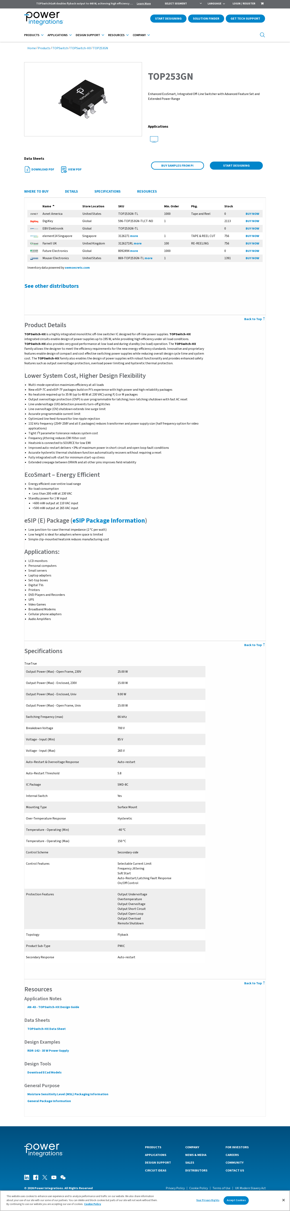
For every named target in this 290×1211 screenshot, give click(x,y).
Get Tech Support (245, 18)
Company (139, 35)
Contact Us (235, 1170)
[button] (83, 99)
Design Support (88, 35)
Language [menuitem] (214, 3)
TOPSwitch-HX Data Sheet (46, 1029)
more (134, 236)
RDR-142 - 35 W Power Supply (48, 1050)
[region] (145, 1200)
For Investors (237, 1147)
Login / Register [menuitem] (244, 3)
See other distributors (51, 286)
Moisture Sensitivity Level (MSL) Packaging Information (67, 1094)
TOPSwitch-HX (80, 48)
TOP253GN (100, 48)
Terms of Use (221, 1188)
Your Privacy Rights (207, 1200)
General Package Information (49, 1101)
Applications (58, 35)
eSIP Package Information (108, 520)
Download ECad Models (44, 1072)
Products (31, 35)
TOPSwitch (60, 48)
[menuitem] (262, 4)
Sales (189, 1162)
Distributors (196, 1170)
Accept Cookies (236, 1200)
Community (234, 1162)
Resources (116, 35)
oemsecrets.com (77, 267)
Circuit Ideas (155, 1170)
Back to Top (255, 319)
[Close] (283, 1200)
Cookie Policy (198, 1188)
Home (31, 48)
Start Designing (168, 18)
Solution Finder (206, 18)
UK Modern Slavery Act (250, 1188)
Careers (232, 1155)
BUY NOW (252, 214)
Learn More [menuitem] (144, 3)
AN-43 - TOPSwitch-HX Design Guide (53, 1007)
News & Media (195, 1155)
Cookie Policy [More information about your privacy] (92, 1204)
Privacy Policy (175, 1188)
